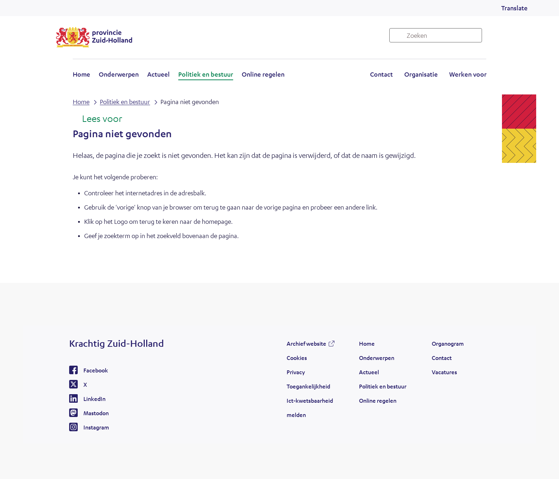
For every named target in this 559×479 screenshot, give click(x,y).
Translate (514, 8)
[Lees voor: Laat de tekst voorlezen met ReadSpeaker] (97, 119)
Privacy (296, 372)
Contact (381, 74)
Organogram (448, 343)
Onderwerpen (119, 74)
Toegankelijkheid (308, 386)
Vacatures (444, 372)
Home (81, 74)
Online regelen (263, 74)
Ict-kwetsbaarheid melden (310, 407)
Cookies (297, 357)
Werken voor (468, 74)
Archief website (306, 343)
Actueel (158, 74)
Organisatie (421, 74)
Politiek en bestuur (205, 74)
